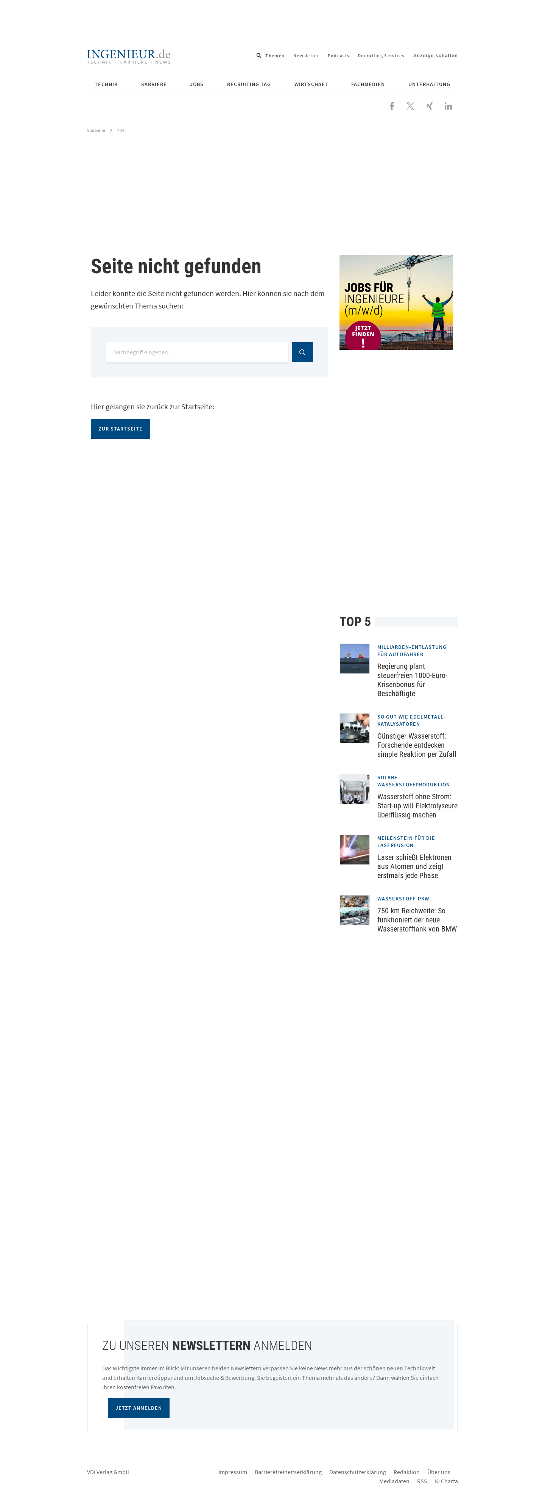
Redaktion (407, 1472)
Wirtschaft (311, 84)
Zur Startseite (120, 428)
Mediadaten (394, 1481)
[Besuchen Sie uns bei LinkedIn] (448, 105)
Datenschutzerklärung (357, 1472)
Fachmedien (368, 84)
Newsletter (306, 55)
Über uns (438, 1472)
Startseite (96, 130)
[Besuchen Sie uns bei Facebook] (392, 105)
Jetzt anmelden (138, 1407)
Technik (106, 84)
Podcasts (338, 55)
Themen (275, 55)
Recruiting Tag (249, 84)
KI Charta (446, 1481)
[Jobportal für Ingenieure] (398, 302)
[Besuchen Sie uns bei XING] (430, 105)
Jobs (197, 84)
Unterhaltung (429, 84)
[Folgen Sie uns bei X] (410, 105)
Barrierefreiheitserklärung (288, 1472)
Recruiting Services (381, 55)
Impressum (232, 1472)
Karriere (154, 84)
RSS (422, 1481)
